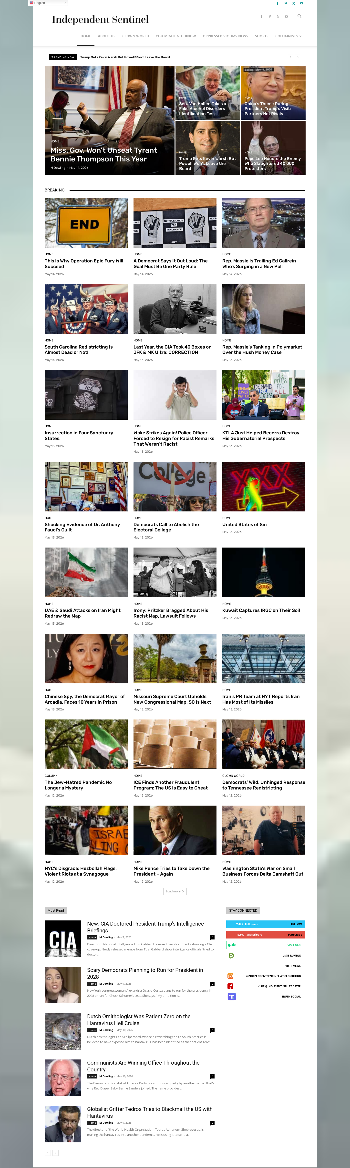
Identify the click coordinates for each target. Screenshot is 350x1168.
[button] (299, 17)
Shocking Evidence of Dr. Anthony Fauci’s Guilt (82, 527)
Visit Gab (294, 945)
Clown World (135, 36)
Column (51, 775)
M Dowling (106, 937)
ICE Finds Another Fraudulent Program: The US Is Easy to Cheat (171, 785)
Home (86, 36)
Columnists (288, 36)
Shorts (261, 36)
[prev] (290, 57)
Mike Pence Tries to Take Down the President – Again (172, 871)
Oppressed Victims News (225, 36)
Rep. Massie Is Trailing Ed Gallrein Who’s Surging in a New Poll (259, 263)
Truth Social (291, 996)
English (37, 3)
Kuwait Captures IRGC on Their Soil (261, 610)
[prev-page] (48, 1153)
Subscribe (295, 934)
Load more (175, 891)
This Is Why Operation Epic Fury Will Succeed (84, 263)
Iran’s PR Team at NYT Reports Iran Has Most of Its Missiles (261, 699)
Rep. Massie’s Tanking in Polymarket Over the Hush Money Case (262, 349)
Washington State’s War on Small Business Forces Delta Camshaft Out (262, 871)
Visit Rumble (292, 955)
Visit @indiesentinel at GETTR (279, 986)
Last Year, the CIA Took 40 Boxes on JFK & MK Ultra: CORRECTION (173, 349)
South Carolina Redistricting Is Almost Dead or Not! (79, 349)
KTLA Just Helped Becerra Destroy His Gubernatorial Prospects (260, 435)
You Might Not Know (176, 36)
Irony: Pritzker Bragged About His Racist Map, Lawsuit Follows (171, 613)
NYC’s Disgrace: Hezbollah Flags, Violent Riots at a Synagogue (81, 871)
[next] (298, 57)
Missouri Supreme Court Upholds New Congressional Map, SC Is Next (172, 699)
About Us (106, 36)
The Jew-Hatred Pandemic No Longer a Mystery (78, 785)
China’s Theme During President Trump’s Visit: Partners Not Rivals (130, 57)
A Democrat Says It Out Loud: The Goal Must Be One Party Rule (171, 263)
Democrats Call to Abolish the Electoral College (166, 527)
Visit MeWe (293, 966)
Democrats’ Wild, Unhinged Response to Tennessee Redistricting (263, 785)
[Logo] (99, 17)
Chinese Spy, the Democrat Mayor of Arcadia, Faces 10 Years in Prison (85, 699)
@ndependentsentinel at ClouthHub (273, 976)
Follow (296, 924)
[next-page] (55, 1153)
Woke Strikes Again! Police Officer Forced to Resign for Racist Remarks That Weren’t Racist (174, 438)
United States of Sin (244, 524)
